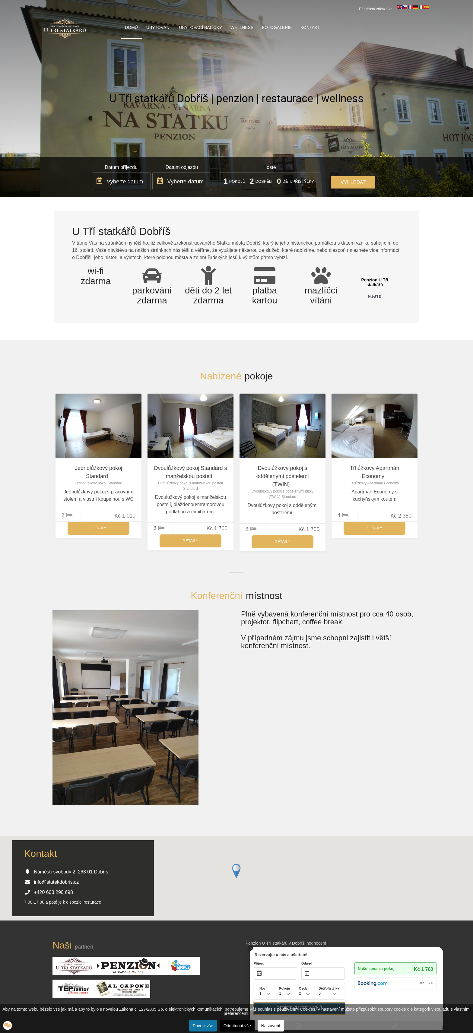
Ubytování (158, 27)
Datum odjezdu (182, 167)
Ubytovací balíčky (200, 27)
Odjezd (306, 963)
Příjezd (259, 963)
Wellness (241, 27)
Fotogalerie (277, 27)
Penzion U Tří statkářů (374, 282)
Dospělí (264, 181)
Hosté (269, 167)
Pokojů (237, 181)
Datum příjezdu (121, 167)
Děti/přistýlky (298, 181)
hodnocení (316, 943)
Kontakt (310, 27)
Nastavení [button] (270, 1025)
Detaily (98, 528)
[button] (7, 1025)
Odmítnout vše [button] (237, 1025)
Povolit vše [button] (203, 1025)
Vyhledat (353, 182)
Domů (131, 27)
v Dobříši (297, 943)
